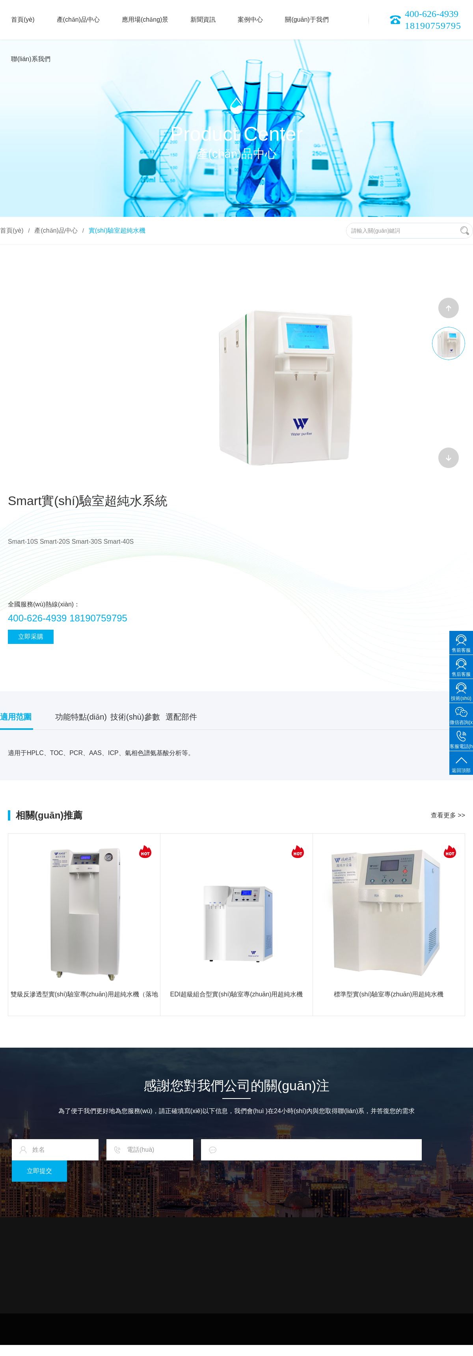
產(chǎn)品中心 (78, 19)
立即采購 (30, 636)
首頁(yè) (23, 19)
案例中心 (250, 19)
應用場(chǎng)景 (145, 19)
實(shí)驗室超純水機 (117, 230)
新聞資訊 (203, 19)
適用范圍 (16, 717)
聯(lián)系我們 (30, 59)
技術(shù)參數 (135, 717)
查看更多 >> (448, 815)
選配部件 (181, 717)
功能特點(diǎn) (81, 717)
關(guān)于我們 (306, 19)
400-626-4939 (431, 14)
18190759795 (433, 26)
